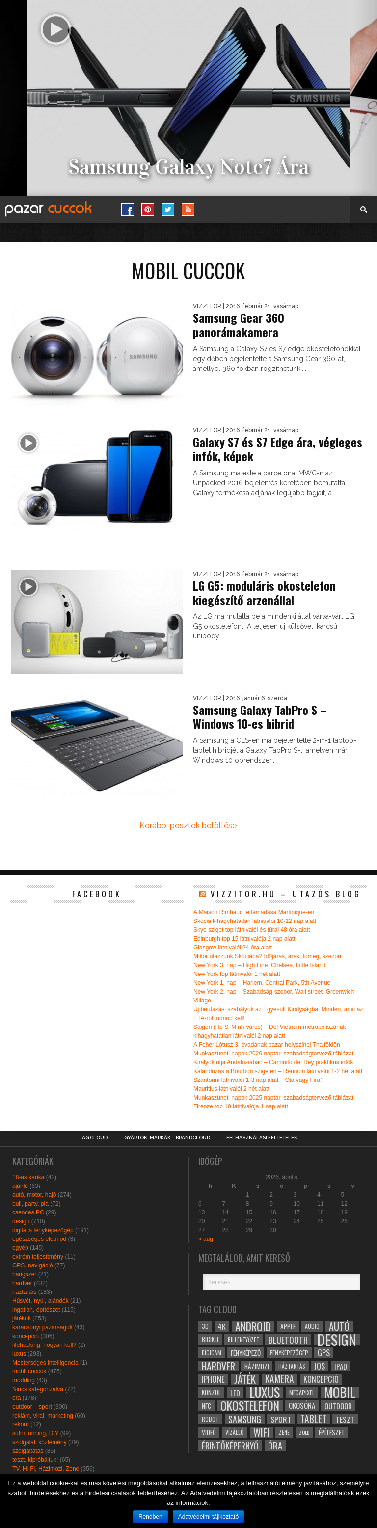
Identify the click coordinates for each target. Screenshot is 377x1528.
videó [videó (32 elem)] (209, 1432)
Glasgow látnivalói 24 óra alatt (232, 947)
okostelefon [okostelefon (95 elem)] (249, 1405)
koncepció (25, 1336)
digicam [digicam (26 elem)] (211, 1352)
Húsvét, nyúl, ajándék (40, 1300)
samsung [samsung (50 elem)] (244, 1419)
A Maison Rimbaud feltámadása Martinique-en (253, 912)
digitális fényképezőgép (43, 1230)
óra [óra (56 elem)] (275, 1445)
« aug (205, 1239)
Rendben (150, 1516)
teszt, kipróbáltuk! (35, 1459)
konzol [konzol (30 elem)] (211, 1392)
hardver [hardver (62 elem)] (218, 1366)
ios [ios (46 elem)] (320, 1366)
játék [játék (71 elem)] (245, 1379)
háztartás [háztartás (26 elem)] (291, 1366)
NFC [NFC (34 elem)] (206, 1405)
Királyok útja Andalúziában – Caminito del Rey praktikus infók (273, 1062)
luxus (19, 1353)
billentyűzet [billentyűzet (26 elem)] (243, 1339)
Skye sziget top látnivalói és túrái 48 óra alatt (251, 929)
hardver (22, 1283)
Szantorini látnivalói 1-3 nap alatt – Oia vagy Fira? (258, 1080)
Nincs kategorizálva (37, 1389)
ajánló (20, 1186)
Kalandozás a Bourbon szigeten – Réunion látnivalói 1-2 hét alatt (277, 1071)
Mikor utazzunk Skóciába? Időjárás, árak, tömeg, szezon (267, 956)
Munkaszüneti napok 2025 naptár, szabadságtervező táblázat (273, 1097)
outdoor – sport (32, 1406)
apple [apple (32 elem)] (288, 1326)
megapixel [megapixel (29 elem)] (302, 1392)
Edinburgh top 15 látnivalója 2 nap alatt (244, 938)
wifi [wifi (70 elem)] (261, 1432)
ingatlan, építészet (36, 1309)
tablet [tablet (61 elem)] (313, 1419)
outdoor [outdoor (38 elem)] (338, 1405)
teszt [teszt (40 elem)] (345, 1419)
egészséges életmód (39, 1239)
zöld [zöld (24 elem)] (304, 1432)
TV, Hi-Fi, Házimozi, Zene (45, 1468)
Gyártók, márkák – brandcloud (167, 1137)
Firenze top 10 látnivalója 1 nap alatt (240, 1106)
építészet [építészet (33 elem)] (332, 1432)
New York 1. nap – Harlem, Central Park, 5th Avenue (261, 982)
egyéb (20, 1247)
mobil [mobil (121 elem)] (339, 1392)
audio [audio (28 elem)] (312, 1326)
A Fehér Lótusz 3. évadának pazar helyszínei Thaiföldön (266, 1044)
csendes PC (28, 1212)
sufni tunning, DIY (35, 1433)
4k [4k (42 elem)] (222, 1326)
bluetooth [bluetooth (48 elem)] (288, 1339)
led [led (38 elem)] (235, 1392)
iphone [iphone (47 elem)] (213, 1379)
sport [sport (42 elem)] (280, 1419)
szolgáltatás (27, 1451)
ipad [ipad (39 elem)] (340, 1366)
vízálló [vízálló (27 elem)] (234, 1432)
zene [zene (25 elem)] (284, 1432)
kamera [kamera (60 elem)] (279, 1379)
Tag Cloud (94, 1137)
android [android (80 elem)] (253, 1326)
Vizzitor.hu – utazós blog (286, 894)
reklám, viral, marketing (42, 1415)
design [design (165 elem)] (336, 1339)
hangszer (24, 1274)
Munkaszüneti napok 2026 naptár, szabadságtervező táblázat (273, 1053)
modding (23, 1380)
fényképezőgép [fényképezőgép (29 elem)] (289, 1352)
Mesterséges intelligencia (45, 1362)
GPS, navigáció (32, 1265)
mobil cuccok (29, 1371)
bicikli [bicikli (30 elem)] (210, 1339)
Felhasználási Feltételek (261, 1137)
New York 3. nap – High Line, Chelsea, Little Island (259, 965)
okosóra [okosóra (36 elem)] (302, 1405)
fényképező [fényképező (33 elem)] (246, 1353)
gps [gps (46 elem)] (324, 1352)
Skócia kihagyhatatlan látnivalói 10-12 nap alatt (254, 921)
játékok (21, 1318)
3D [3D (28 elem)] (205, 1326)
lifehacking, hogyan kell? (44, 1345)
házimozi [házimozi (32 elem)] (256, 1366)
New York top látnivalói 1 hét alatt (236, 974)
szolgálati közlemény (39, 1442)
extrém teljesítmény (37, 1256)
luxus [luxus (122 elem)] (264, 1392)
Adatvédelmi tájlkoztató (208, 1516)
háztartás (24, 1292)
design (20, 1221)
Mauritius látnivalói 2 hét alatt (231, 1088)
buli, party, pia (30, 1203)
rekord (20, 1424)
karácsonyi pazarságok (42, 1327)
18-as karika (28, 1177)
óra (16, 1398)
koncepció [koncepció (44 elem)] (321, 1379)
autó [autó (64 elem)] (339, 1326)
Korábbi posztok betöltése (188, 825)
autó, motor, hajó (34, 1194)
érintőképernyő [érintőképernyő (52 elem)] (230, 1445)
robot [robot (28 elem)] (210, 1419)
